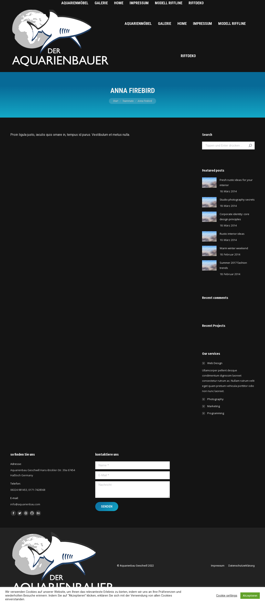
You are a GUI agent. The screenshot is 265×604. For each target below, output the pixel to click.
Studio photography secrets (237, 199)
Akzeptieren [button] (250, 595)
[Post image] (209, 182)
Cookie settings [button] (226, 595)
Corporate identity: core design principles (234, 216)
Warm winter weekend (234, 248)
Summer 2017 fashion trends (233, 265)
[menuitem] (138, 23)
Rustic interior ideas (232, 234)
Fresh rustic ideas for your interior (236, 182)
